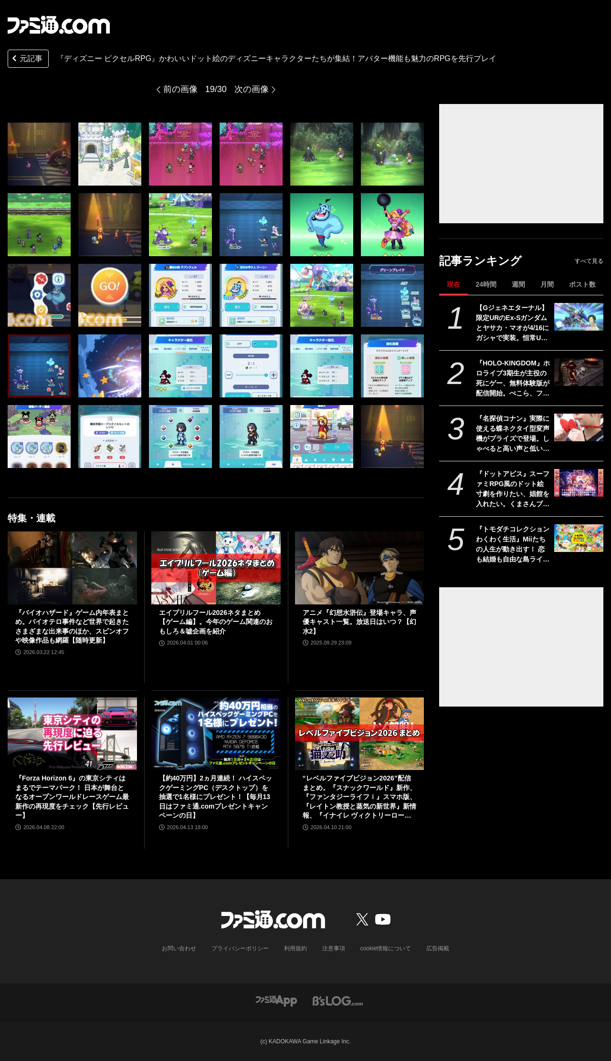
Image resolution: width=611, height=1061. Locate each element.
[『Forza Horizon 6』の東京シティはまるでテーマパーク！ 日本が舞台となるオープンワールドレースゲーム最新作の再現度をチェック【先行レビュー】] (72, 733)
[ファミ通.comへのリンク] (59, 25)
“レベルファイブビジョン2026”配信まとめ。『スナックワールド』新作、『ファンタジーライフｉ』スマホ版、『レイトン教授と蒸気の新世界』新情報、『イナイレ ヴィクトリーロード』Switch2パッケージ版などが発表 (359, 797)
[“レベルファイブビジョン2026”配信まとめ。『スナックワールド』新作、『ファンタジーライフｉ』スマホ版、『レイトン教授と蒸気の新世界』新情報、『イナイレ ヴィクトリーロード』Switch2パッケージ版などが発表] (359, 733)
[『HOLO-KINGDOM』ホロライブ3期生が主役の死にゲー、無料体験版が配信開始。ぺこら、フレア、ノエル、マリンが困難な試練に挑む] (578, 372)
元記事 (26, 59)
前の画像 (180, 89)
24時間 (485, 284)
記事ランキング (480, 260)
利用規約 (295, 948)
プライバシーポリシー (240, 948)
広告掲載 (437, 948)
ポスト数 (582, 284)
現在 (453, 284)
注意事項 (333, 948)
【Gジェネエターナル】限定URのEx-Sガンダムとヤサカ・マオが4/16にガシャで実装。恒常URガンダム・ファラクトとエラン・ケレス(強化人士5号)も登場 (512, 323)
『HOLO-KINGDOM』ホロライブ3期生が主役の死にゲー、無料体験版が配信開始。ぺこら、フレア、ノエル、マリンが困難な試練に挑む (513, 378)
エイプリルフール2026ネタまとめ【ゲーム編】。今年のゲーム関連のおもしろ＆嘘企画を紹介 (216, 622)
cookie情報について (385, 948)
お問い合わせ (179, 948)
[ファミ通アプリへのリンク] (276, 1000)
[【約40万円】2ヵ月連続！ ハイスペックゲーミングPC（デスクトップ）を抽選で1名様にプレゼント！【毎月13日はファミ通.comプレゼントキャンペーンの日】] (216, 733)
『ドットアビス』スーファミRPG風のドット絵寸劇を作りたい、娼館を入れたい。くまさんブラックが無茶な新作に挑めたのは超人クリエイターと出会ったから (512, 489)
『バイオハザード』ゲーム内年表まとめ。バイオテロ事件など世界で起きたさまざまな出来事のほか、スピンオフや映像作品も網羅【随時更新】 (72, 627)
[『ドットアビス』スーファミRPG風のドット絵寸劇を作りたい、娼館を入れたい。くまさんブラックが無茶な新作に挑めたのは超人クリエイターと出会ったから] (578, 483)
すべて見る (589, 261)
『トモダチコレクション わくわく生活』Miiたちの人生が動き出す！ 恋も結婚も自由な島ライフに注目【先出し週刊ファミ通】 (512, 544)
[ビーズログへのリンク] (338, 1000)
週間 (518, 284)
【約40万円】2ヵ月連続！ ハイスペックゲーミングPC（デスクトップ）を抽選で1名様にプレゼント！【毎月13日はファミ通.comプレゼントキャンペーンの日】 (215, 796)
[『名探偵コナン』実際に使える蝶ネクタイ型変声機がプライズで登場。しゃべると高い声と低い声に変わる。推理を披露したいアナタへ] (578, 427)
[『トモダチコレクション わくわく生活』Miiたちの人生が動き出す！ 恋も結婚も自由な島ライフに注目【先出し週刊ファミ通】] (578, 538)
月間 (547, 284)
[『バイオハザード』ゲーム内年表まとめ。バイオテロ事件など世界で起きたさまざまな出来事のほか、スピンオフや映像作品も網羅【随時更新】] (72, 567)
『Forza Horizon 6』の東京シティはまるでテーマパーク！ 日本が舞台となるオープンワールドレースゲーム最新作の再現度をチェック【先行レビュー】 (72, 796)
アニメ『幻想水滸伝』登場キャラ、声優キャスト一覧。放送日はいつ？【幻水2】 (359, 622)
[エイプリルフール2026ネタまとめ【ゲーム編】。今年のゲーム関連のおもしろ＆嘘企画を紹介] (216, 567)
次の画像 (251, 89)
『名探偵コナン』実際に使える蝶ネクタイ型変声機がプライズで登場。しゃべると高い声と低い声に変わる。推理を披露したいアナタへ (512, 434)
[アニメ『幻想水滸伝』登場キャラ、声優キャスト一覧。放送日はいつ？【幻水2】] (359, 567)
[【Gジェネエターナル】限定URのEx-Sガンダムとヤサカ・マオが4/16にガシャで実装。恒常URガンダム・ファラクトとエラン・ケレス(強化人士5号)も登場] (578, 317)
